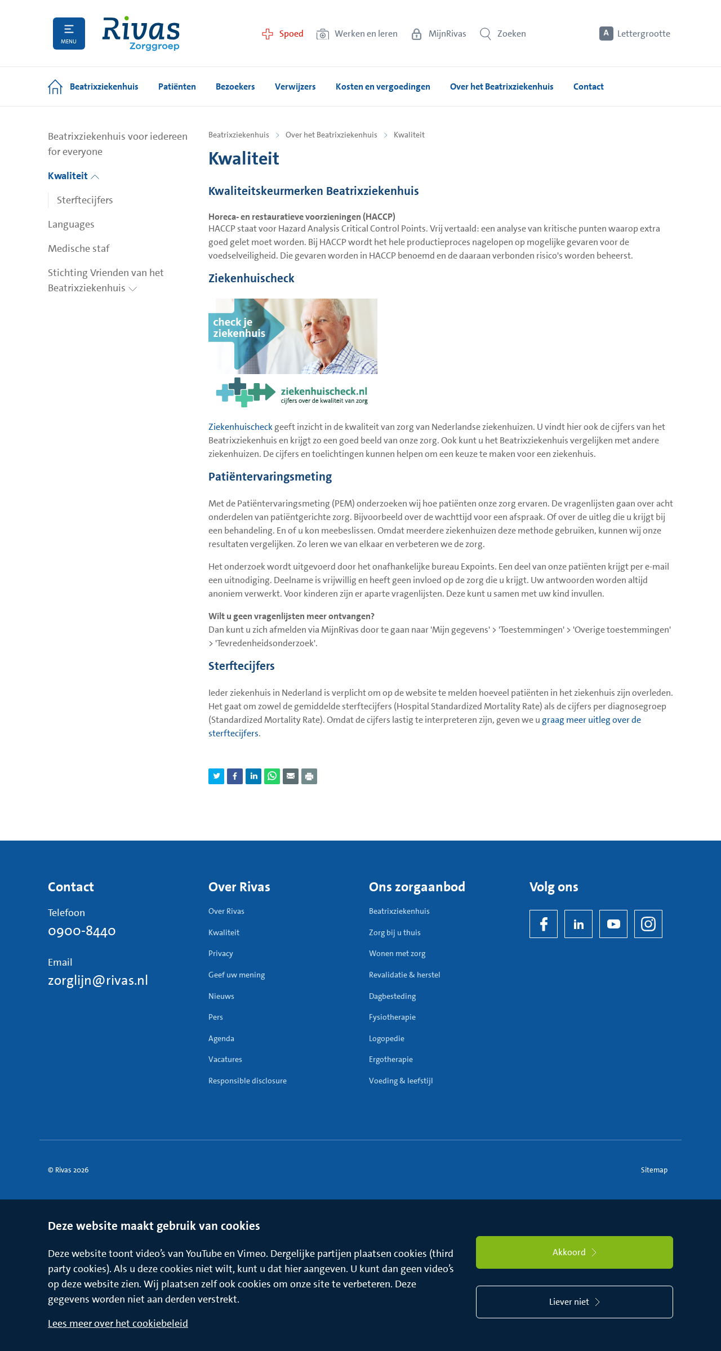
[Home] (140, 33)
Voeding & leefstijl (401, 1081)
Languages (71, 224)
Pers (215, 1017)
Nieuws (221, 996)
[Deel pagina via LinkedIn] (253, 776)
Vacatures (225, 1059)
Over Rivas (226, 911)
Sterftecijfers (85, 200)
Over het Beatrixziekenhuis (331, 135)
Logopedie (386, 1038)
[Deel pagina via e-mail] (291, 776)
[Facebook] (543, 924)
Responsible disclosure (247, 1081)
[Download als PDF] (309, 776)
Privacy (220, 953)
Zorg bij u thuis (395, 932)
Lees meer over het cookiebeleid (118, 1323)
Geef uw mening (236, 975)
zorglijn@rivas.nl (98, 980)
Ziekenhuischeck (240, 427)
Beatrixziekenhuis (238, 135)
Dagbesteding (392, 996)
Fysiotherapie (392, 1017)
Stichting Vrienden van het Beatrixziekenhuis (106, 280)
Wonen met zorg (397, 953)
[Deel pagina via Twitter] (216, 776)
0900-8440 (82, 931)
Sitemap (654, 1170)
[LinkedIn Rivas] (578, 924)
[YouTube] (613, 924)
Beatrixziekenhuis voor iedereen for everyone (118, 144)
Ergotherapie (391, 1059)
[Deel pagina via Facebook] (235, 776)
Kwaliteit (74, 176)
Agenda (221, 1038)
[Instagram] (648, 924)
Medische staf (78, 248)
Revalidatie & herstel (404, 975)
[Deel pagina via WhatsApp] (272, 776)
